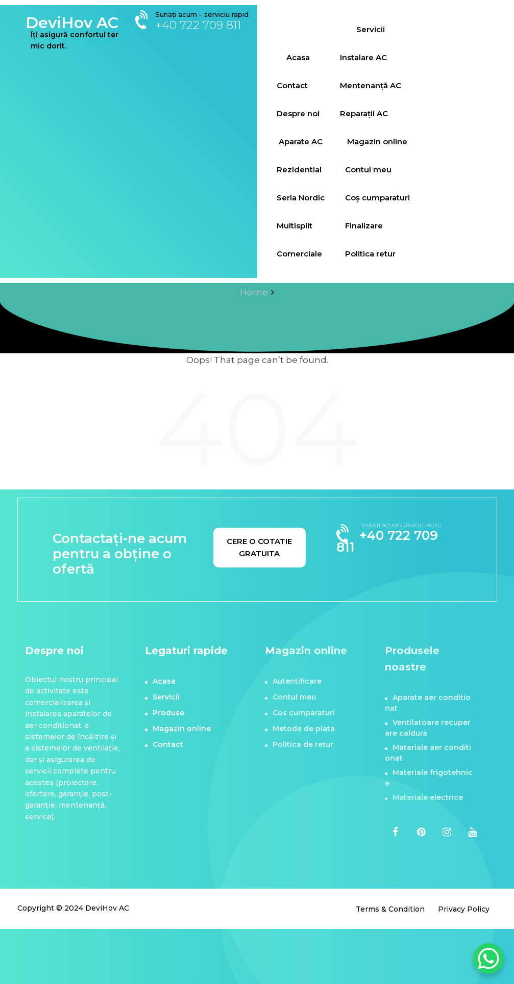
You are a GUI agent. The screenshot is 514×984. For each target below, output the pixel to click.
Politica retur (370, 253)
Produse (168, 712)
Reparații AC (364, 113)
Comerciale (299, 253)
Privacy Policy (463, 909)
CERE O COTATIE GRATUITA (259, 547)
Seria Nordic (301, 197)
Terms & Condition (390, 909)
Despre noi (298, 113)
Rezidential (299, 169)
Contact (292, 85)
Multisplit (294, 225)
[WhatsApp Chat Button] (488, 958)
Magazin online (377, 141)
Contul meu (368, 169)
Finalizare (364, 225)
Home (254, 292)
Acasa (298, 57)
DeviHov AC (72, 22)
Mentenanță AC (370, 85)
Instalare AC (363, 57)
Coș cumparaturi (377, 197)
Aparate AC (301, 141)
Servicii (370, 29)
